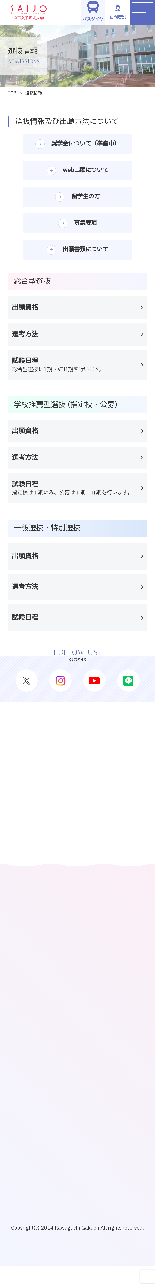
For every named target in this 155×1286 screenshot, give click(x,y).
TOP (12, 93)
